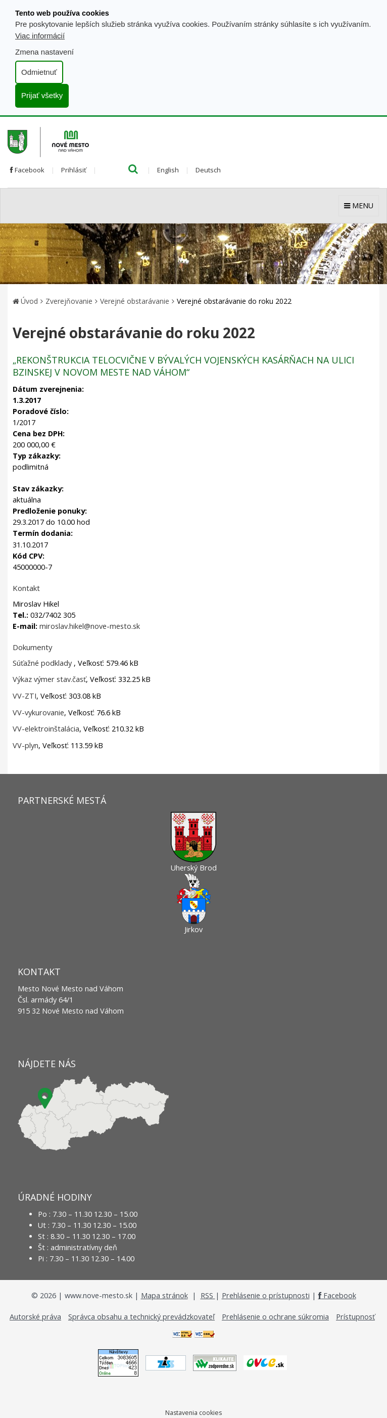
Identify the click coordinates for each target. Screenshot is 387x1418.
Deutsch (208, 169)
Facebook (27, 169)
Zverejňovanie (68, 301)
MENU (358, 205)
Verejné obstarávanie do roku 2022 (234, 301)
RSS (208, 1295)
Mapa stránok (164, 1295)
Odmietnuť (39, 72)
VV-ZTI (24, 696)
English (168, 169)
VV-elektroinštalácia (46, 729)
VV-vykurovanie (38, 712)
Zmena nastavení (44, 52)
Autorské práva (35, 1316)
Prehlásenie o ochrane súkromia (275, 1316)
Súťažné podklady (43, 663)
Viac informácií (40, 35)
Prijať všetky (42, 95)
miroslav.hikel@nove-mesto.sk (89, 626)
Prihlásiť (73, 169)
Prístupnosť (355, 1316)
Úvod (29, 301)
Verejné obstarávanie (134, 301)
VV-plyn (25, 745)
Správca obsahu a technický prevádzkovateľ (141, 1316)
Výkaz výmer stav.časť (49, 679)
